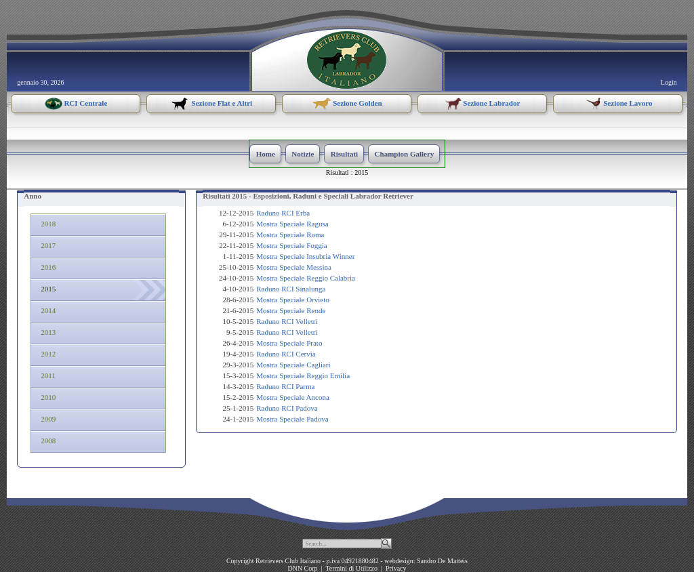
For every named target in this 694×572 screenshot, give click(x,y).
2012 (47, 354)
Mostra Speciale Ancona (292, 397)
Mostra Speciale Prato (289, 343)
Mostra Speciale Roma (290, 234)
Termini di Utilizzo (351, 568)
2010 (47, 397)
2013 (47, 332)
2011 (47, 375)
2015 (361, 172)
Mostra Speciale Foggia (291, 245)
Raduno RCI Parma (285, 386)
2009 (47, 419)
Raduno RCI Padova (286, 408)
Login (669, 82)
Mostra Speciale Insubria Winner (305, 256)
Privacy (396, 568)
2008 (47, 440)
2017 (47, 245)
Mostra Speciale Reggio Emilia (303, 375)
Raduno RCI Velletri (286, 321)
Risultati (337, 172)
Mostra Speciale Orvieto (292, 299)
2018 (47, 224)
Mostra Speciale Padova (292, 419)
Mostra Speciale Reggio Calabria (305, 278)
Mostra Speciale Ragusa (292, 224)
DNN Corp (302, 568)
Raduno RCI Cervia (285, 354)
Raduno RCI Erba (283, 213)
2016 (47, 267)
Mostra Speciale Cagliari (293, 365)
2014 (47, 310)
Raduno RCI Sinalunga (290, 289)
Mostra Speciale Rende (290, 310)
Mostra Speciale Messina (293, 267)
